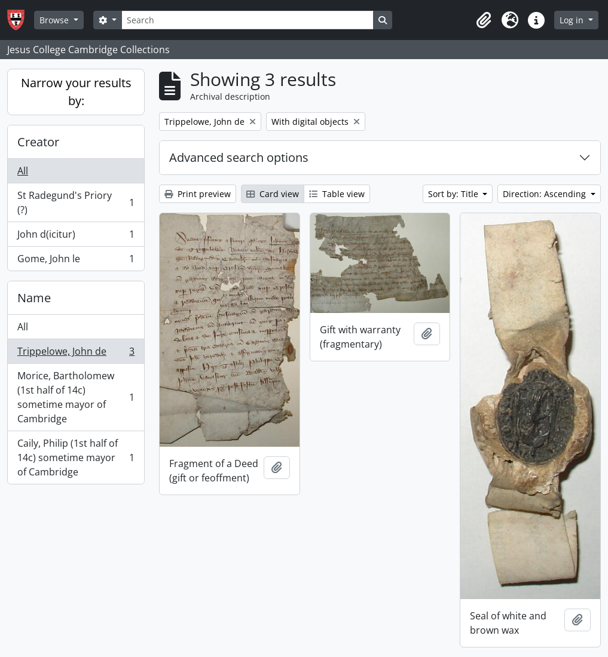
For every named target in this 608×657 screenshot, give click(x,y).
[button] (483, 20)
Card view (272, 193)
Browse (55, 20)
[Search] (247, 20)
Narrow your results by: (76, 92)
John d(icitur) (76, 237)
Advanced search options (238, 157)
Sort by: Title (454, 193)
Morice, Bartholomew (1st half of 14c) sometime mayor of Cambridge (76, 397)
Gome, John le (76, 261)
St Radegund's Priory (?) (76, 202)
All (22, 170)
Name (34, 298)
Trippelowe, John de (76, 354)
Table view (337, 193)
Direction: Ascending (545, 193)
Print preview (197, 193)
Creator (38, 142)
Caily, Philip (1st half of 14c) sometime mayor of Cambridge (76, 457)
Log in (573, 20)
